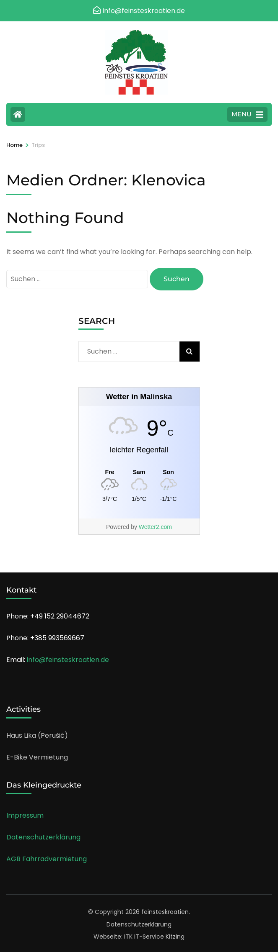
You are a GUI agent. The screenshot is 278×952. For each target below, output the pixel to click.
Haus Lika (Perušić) (37, 735)
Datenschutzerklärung (43, 837)
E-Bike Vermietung (37, 757)
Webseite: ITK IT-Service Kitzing (139, 936)
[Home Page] (17, 114)
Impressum (25, 815)
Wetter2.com (155, 526)
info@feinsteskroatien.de (68, 660)
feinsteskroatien (165, 912)
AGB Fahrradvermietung (46, 859)
